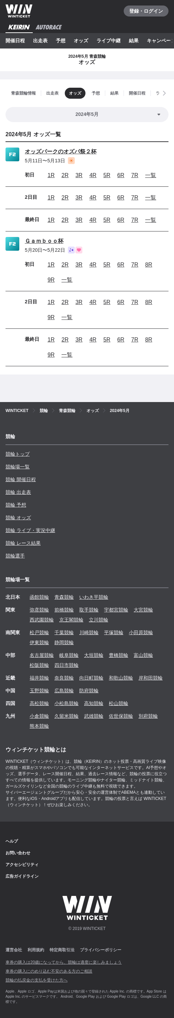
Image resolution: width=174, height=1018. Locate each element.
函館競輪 (39, 597)
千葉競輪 (64, 632)
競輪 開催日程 (21, 479)
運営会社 (14, 949)
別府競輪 (148, 716)
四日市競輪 (66, 665)
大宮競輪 (143, 610)
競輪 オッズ (18, 517)
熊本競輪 (39, 726)
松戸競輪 (39, 632)
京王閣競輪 (71, 619)
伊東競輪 (39, 642)
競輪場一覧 (18, 466)
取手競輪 (89, 610)
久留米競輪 (66, 716)
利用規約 (36, 949)
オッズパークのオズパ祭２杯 (60, 151)
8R (148, 265)
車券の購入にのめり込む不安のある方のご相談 (49, 971)
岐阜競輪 (69, 655)
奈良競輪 (64, 678)
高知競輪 (93, 703)
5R (106, 175)
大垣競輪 (93, 655)
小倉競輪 (39, 716)
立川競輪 (98, 619)
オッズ (81, 40)
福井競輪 (39, 678)
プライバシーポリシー (100, 949)
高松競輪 (39, 703)
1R (51, 175)
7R (134, 175)
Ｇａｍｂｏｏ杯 (44, 241)
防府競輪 (89, 690)
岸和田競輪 (151, 678)
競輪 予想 (16, 505)
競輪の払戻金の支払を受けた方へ (37, 980)
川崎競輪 (89, 632)
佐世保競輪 (121, 716)
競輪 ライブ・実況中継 (30, 530)
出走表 (40, 40)
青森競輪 (64, 597)
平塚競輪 (113, 632)
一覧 (150, 175)
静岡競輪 (64, 642)
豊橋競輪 (118, 655)
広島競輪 (64, 690)
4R (92, 175)
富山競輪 (143, 655)
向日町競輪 (91, 678)
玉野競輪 (39, 690)
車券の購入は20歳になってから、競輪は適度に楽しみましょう (64, 962)
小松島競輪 (66, 703)
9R (51, 280)
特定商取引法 (62, 949)
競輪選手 (15, 556)
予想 (60, 40)
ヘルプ (12, 841)
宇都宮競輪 (116, 610)
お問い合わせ (18, 853)
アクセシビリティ (22, 864)
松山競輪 (118, 703)
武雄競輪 (93, 716)
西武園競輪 (42, 619)
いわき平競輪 (93, 597)
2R (64, 175)
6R (120, 175)
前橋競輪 (64, 610)
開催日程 (15, 40)
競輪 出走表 (18, 492)
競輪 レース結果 (23, 543)
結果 (134, 40)
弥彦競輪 (39, 610)
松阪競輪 (39, 665)
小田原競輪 (141, 632)
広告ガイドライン (22, 876)
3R (78, 175)
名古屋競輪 (42, 655)
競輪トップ (18, 454)
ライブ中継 (108, 40)
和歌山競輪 (121, 678)
